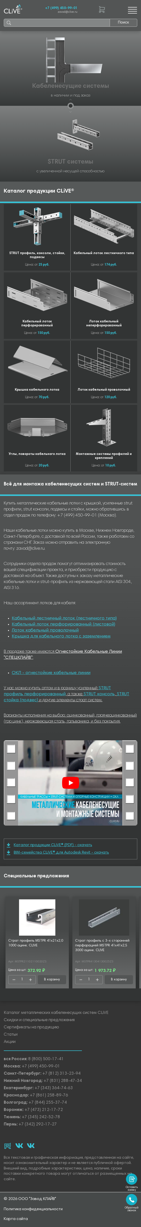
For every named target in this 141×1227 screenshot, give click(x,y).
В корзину (52, 979)
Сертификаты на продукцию (31, 1027)
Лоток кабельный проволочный (45, 630)
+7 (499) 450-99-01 (61, 8)
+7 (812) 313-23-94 (61, 1074)
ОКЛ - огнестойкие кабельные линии (51, 673)
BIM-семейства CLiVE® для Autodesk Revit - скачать (58, 852)
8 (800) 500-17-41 (46, 1059)
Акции (10, 1042)
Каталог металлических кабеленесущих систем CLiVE (56, 1013)
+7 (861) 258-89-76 (49, 1095)
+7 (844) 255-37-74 (48, 1103)
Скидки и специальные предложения (39, 1020)
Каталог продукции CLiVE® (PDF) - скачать (49, 845)
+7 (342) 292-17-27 (38, 1124)
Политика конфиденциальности (33, 1209)
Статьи (11, 1035)
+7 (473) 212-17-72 (44, 1110)
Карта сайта (16, 1219)
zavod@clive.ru (67, 12)
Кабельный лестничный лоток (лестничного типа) (64, 618)
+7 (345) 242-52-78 (41, 1117)
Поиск (123, 23)
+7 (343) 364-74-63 (54, 1088)
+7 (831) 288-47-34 (63, 1081)
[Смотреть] (70, 783)
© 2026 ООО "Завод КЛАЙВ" (30, 1199)
